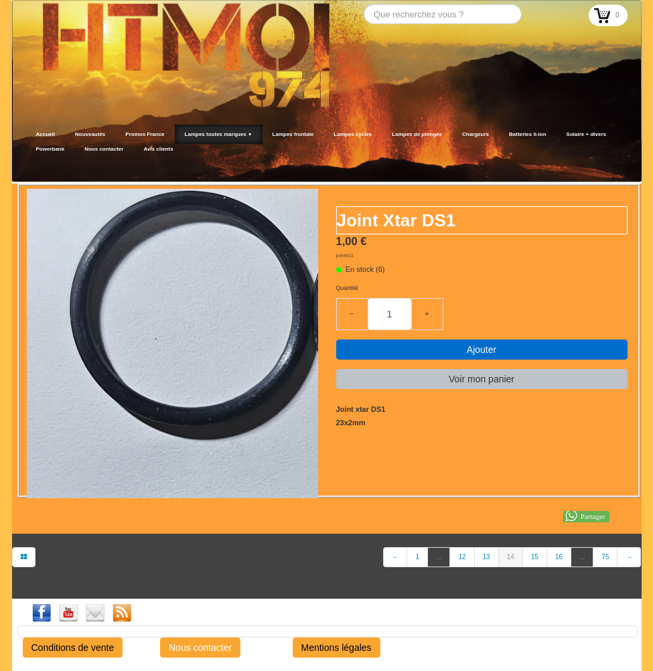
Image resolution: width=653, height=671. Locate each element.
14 (510, 557)
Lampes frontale (293, 134)
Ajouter (481, 349)
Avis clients (158, 149)
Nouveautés (90, 134)
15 (534, 557)
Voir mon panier (481, 379)
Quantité (347, 288)
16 (559, 557)
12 (461, 557)
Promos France (144, 134)
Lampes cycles (353, 134)
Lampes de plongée (417, 134)
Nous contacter (103, 149)
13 (486, 557)
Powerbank (50, 149)
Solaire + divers (586, 134)
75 (605, 557)
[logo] (30, 165)
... (438, 557)
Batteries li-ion (528, 134)
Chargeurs (475, 134)
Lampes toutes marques (218, 134)
